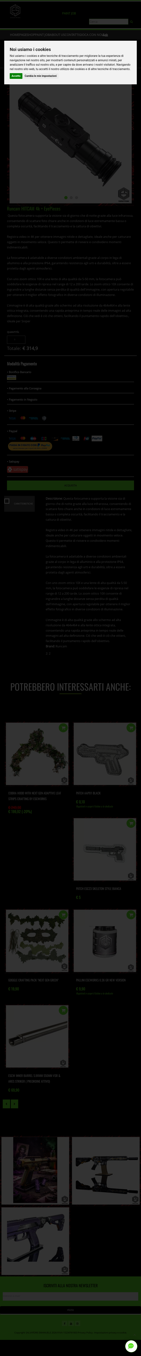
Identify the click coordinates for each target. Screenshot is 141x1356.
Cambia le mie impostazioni (41, 75)
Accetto (16, 75)
